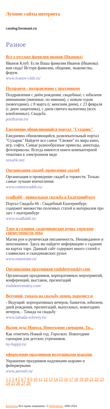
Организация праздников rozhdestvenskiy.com (48, 269)
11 (40, 379)
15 (61, 379)
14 (56, 379)
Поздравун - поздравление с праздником (43, 88)
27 (23, 383)
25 (13, 383)
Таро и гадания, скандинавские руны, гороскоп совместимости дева (50, 231)
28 (28, 383)
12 (45, 379)
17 (71, 379)
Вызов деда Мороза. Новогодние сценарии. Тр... (49, 327)
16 (66, 379)
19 (81, 379)
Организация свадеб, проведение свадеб (42, 170)
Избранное (56, 406)
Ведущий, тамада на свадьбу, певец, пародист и (49, 296)
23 (101, 379)
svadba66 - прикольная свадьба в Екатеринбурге (50, 197)
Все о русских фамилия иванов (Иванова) (44, 57)
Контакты (12, 406)
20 (86, 379)
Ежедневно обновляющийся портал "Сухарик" (49, 129)
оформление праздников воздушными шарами (49, 354)
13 (50, 379)
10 (36, 379)
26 (18, 383)
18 (76, 379)
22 (97, 379)
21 (91, 379)
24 (8, 383)
